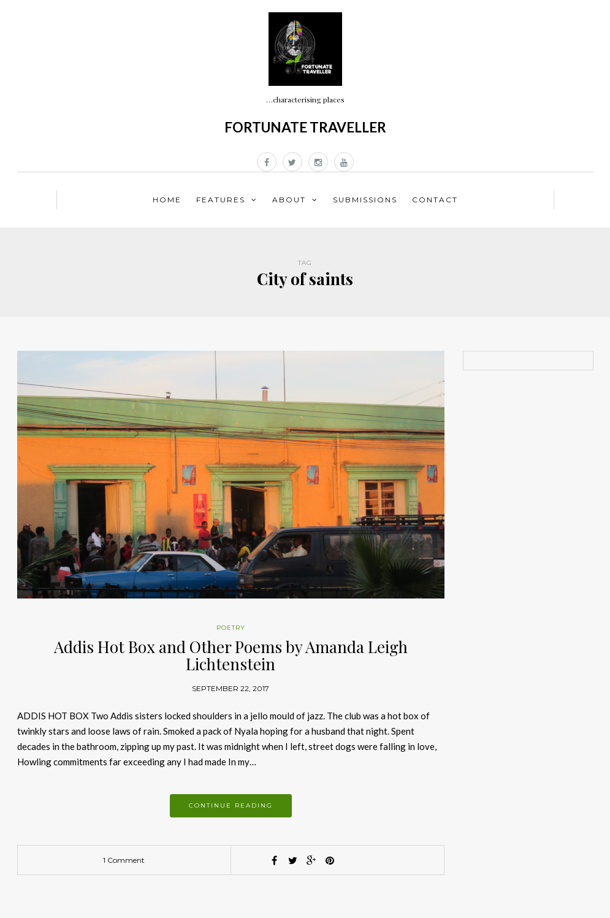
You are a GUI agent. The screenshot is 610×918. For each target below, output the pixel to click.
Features (220, 199)
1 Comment (124, 860)
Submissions (365, 199)
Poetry (230, 628)
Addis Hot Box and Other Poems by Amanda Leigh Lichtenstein (231, 655)
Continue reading (231, 805)
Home (167, 199)
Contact (435, 199)
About (289, 199)
